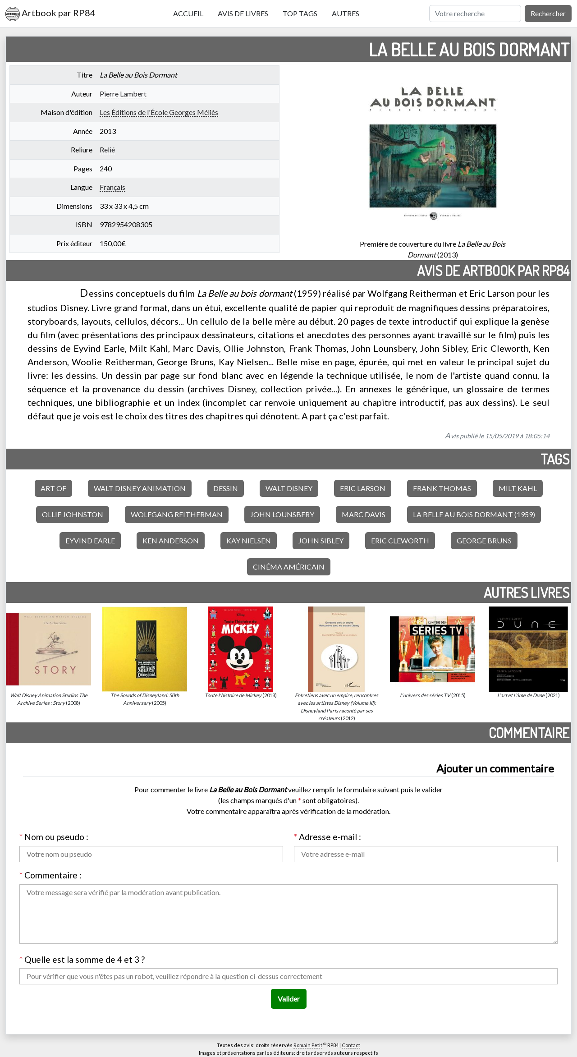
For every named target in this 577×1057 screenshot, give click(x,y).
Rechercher (548, 13)
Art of (53, 488)
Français (112, 187)
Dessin (225, 488)
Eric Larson (362, 488)
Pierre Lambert (123, 93)
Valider (289, 998)
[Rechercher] (475, 13)
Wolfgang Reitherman (177, 514)
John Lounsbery (282, 514)
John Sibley (320, 540)
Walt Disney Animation (140, 488)
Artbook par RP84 (50, 14)
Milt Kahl (518, 488)
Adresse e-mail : (327, 837)
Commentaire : (50, 875)
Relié (107, 149)
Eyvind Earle (90, 540)
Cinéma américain (289, 566)
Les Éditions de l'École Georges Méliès (159, 112)
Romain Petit (307, 1045)
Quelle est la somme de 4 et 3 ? (82, 959)
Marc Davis (363, 514)
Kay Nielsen (248, 540)
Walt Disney (289, 488)
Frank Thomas (442, 488)
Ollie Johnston (72, 514)
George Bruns (484, 540)
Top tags (300, 13)
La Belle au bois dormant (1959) (474, 514)
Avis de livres (243, 13)
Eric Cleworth (400, 540)
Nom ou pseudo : (53, 837)
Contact (351, 1045)
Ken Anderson (170, 540)
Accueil (188, 13)
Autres (345, 13)
